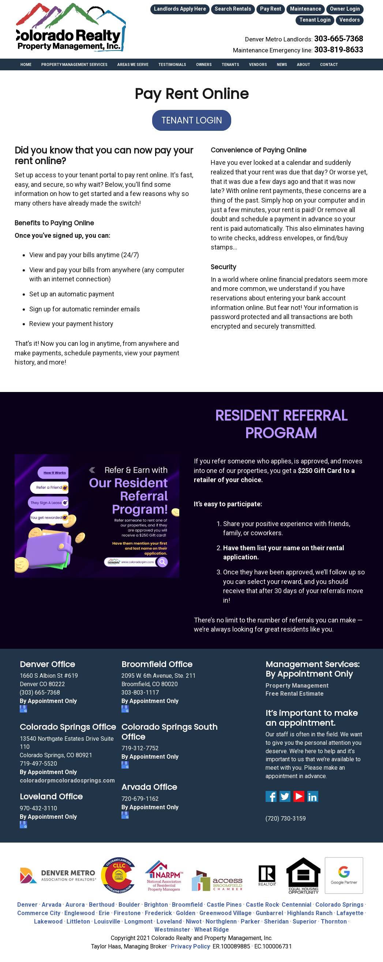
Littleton (78, 917)
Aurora (75, 901)
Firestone (127, 909)
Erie (104, 909)
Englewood (79, 909)
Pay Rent (248, 8)
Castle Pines (224, 901)
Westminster (172, 925)
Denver (27, 901)
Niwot (194, 917)
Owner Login (312, 8)
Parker (250, 917)
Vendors (351, 17)
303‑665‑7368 (343, 34)
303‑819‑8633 (343, 42)
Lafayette (350, 909)
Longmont (138, 917)
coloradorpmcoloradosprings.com (67, 776)
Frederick (158, 909)
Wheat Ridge (211, 925)
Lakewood (48, 917)
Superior (305, 917)
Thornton (334, 917)
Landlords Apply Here (170, 8)
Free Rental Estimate (295, 690)
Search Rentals (215, 8)
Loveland (169, 917)
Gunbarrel (269, 909)
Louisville (107, 917)
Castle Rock (262, 901)
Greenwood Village (225, 909)
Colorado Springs (339, 901)
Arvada (51, 901)
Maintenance (279, 8)
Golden (185, 909)
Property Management (297, 681)
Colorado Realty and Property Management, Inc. (71, 27)
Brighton (156, 901)
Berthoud (101, 901)
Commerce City (39, 909)
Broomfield (187, 901)
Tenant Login (347, 8)
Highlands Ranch (310, 909)
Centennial (296, 901)
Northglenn (221, 917)
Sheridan (276, 917)
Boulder (129, 901)
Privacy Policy (190, 942)
